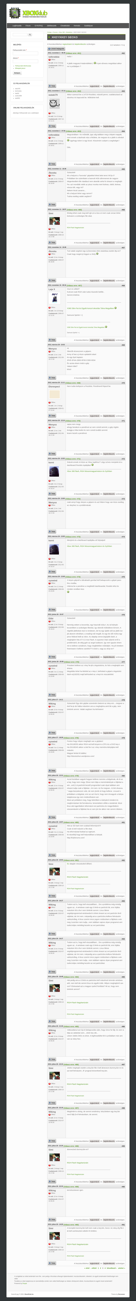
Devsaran (121, 1294)
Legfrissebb (17, 26)
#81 (123, 822)
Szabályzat (88, 26)
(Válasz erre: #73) (72, 537)
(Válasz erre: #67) (74, 285)
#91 (123, 1225)
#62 (123, 53)
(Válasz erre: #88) (71, 1146)
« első (87, 1268)
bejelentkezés (80, 44)
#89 (123, 1146)
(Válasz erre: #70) (72, 421)
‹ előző (94, 1268)
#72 (123, 459)
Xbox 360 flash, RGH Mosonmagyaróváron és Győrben (89, 471)
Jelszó (16, 58)
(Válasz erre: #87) (71, 1108)
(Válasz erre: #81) (71, 860)
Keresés (77, 26)
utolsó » (121, 1268)
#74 (123, 537)
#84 (123, 939)
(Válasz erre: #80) (71, 822)
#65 (123, 169)
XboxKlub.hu (29, 1294)
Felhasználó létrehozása (23, 66)
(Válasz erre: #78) (71, 738)
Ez (68, 864)
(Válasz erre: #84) (71, 977)
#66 (123, 210)
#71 (123, 421)
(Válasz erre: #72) (72, 499)
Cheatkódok (65, 26)
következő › (112, 1268)
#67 (123, 248)
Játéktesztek (51, 26)
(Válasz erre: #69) (72, 383)
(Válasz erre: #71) (72, 459)
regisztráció (67, 44)
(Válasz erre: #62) (73, 91)
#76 (123, 615)
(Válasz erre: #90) (71, 1225)
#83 (123, 901)
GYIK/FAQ (39, 26)
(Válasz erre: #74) (72, 577)
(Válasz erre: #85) (71, 1026)
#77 (123, 662)
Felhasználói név (20, 50)
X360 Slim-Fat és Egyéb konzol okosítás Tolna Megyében (92, 308)
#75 (123, 577)
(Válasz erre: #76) (71, 662)
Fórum (28, 26)
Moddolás (69, 32)
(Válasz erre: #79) (71, 776)
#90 (123, 1187)
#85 (123, 977)
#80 (123, 776)
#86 (123, 1026)
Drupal (25, 1283)
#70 (123, 383)
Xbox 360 (62, 32)
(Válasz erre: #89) (71, 1187)
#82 (123, 860)
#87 (123, 1064)
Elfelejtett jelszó (20, 68)
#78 (123, 700)
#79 (123, 738)
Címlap (49, 32)
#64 (123, 131)
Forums (55, 32)
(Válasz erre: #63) (73, 131)
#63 (123, 91)
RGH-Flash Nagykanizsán (75, 228)
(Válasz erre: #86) (71, 1064)
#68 (123, 285)
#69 (123, 345)
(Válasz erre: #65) (74, 210)
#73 (123, 499)
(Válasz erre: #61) (73, 53)
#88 (123, 1108)
